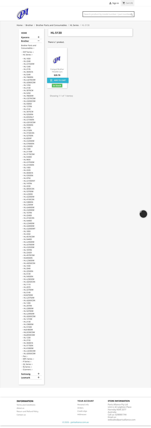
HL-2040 (27, 271)
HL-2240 (27, 64)
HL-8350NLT (29, 119)
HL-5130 (27, 276)
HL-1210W (28, 321)
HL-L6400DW (29, 210)
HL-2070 (27, 289)
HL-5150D (28, 329)
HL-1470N (28, 186)
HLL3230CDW (29, 335)
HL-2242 (27, 236)
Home (24, 35)
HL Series (27, 57)
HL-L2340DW (29, 226)
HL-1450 (27, 170)
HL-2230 (27, 188)
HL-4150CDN (29, 202)
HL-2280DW (28, 311)
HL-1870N (28, 252)
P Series (26, 364)
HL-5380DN (28, 204)
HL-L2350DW (29, 244)
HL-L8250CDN (29, 265)
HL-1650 (27, 61)
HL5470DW (28, 297)
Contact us (21, 417)
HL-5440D (28, 223)
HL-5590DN (28, 127)
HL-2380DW (28, 327)
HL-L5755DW (29, 165)
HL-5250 (27, 95)
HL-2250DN (28, 273)
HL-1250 (27, 87)
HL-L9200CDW (29, 103)
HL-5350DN (28, 178)
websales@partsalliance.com (121, 422)
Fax (24, 359)
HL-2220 (27, 172)
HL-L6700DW (29, 247)
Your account (85, 403)
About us (20, 410)
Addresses (81, 417)
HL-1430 (27, 130)
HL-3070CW (28, 93)
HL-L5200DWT (29, 231)
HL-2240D (28, 218)
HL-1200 (27, 305)
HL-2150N (28, 133)
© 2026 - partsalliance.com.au (75, 424)
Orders (80, 410)
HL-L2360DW (29, 263)
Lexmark (25, 380)
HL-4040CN (28, 175)
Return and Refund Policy (27, 414)
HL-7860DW (28, 98)
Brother (25, 43)
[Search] (108, 14)
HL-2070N (28, 308)
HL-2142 (27, 111)
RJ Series (26, 369)
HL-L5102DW (29, 66)
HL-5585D (28, 106)
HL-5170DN (28, 348)
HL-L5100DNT (29, 183)
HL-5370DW (28, 194)
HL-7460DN (28, 79)
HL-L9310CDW (29, 125)
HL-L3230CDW (29, 353)
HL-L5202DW (29, 250)
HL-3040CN (28, 345)
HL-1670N (28, 215)
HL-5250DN (28, 117)
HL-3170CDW (29, 157)
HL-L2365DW (29, 281)
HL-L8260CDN (29, 303)
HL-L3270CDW (29, 82)
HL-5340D (28, 159)
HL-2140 (27, 90)
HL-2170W (28, 154)
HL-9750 (27, 180)
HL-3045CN (28, 74)
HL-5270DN (28, 138)
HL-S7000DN (29, 146)
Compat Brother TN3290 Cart (57, 72)
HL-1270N (28, 109)
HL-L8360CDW (29, 85)
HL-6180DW (28, 351)
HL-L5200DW (29, 143)
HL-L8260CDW (29, 319)
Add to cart (58, 82)
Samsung (25, 376)
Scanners (27, 372)
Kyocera (25, 40)
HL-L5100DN (29, 122)
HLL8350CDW (29, 337)
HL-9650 (27, 162)
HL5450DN (28, 260)
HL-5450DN (28, 279)
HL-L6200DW (29, 199)
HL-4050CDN (29, 191)
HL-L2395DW (29, 316)
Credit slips (82, 413)
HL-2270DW (28, 292)
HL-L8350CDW (29, 356)
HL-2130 (27, 324)
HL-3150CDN (29, 135)
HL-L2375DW (29, 300)
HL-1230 (27, 340)
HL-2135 (27, 71)
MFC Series (27, 361)
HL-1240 (27, 69)
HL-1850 (27, 234)
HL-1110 (27, 287)
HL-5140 (27, 295)
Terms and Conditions (26, 407)
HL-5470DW (28, 313)
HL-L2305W (28, 207)
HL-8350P (28, 141)
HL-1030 (27, 268)
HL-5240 (27, 77)
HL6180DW (28, 332)
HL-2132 (27, 343)
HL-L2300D (28, 196)
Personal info (83, 407)
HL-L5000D (28, 149)
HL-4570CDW (29, 239)
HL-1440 (27, 151)
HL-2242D (28, 255)
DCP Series (27, 54)
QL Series (27, 366)
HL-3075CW (28, 114)
